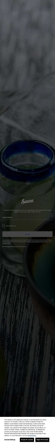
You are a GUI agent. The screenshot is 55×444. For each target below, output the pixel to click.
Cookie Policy (31, 435)
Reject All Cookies (42, 439)
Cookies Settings (9, 439)
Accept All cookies (27, 439)
